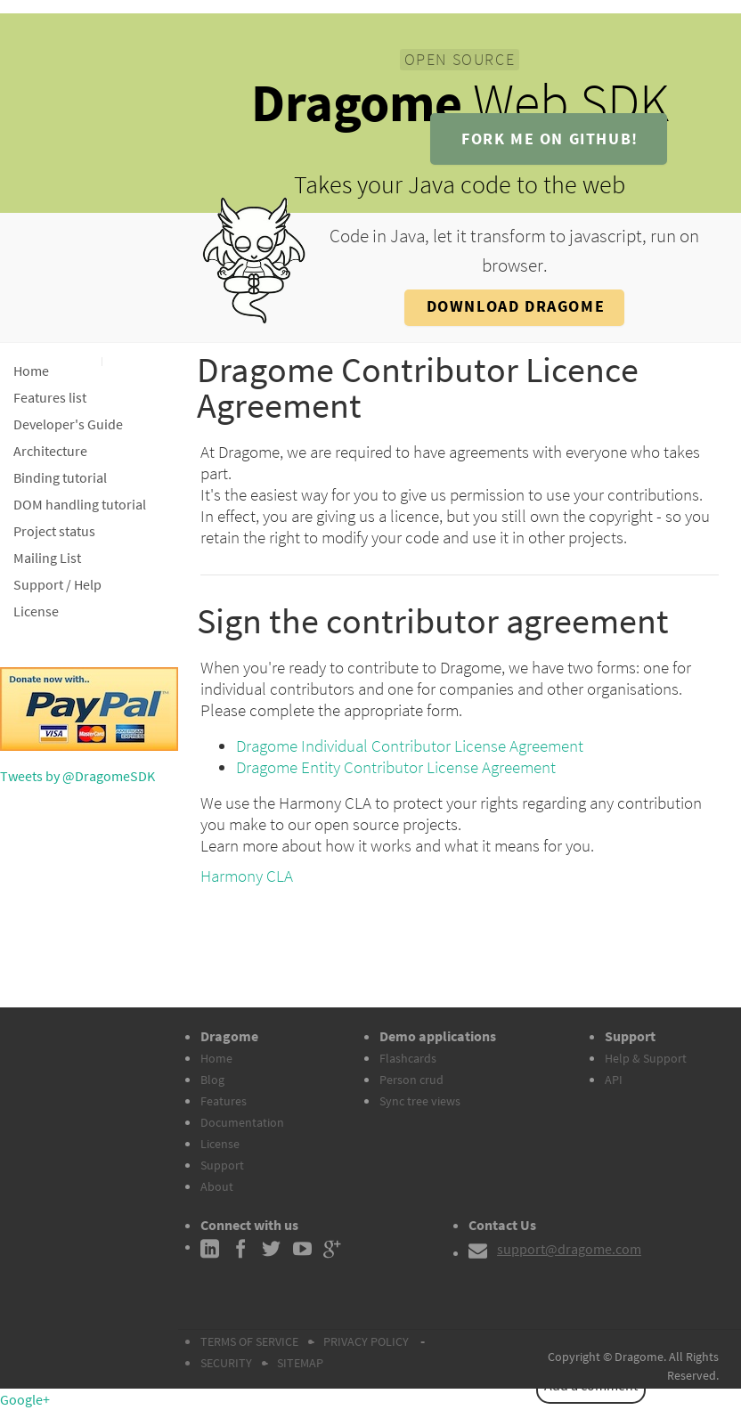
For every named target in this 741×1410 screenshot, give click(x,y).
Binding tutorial (60, 477)
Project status (54, 531)
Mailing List (47, 557)
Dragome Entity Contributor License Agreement (396, 767)
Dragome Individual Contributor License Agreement (409, 745)
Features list (49, 397)
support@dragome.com (569, 1249)
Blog (212, 1080)
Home (31, 370)
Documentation (242, 1122)
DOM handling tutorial (79, 504)
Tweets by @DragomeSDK (77, 776)
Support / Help (57, 584)
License (36, 611)
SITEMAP (300, 1363)
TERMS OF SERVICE (249, 1341)
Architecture (50, 451)
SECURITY (226, 1363)
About (216, 1186)
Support (222, 1165)
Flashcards (407, 1058)
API (614, 1080)
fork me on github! (550, 138)
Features (223, 1101)
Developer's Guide (68, 424)
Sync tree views (419, 1101)
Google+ (25, 1399)
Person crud (411, 1080)
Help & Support (646, 1058)
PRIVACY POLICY (366, 1341)
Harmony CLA (246, 875)
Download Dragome (516, 306)
